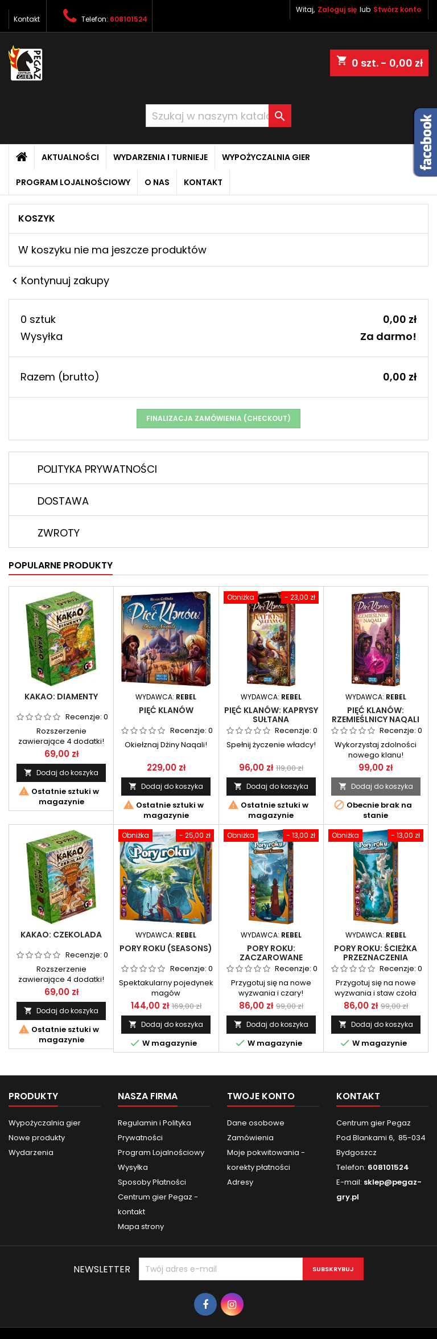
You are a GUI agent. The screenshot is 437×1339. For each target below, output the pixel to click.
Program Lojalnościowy (73, 182)
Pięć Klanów (166, 710)
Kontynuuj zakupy (59, 280)
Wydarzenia (31, 1152)
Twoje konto (261, 1096)
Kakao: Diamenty (61, 696)
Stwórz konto (397, 9)
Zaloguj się (337, 9)
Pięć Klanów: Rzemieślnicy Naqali (375, 715)
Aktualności (70, 157)
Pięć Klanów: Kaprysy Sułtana (271, 715)
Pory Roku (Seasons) (165, 948)
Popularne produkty (61, 565)
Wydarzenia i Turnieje (160, 157)
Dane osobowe (256, 1122)
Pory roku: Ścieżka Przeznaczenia (375, 953)
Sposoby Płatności (152, 1182)
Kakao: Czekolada (61, 934)
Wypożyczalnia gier (266, 157)
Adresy (240, 1182)
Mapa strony (141, 1226)
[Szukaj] (218, 115)
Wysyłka (133, 1167)
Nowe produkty (37, 1137)
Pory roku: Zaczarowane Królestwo (271, 957)
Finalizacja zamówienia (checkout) (218, 418)
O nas (157, 182)
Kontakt (27, 19)
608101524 (128, 19)
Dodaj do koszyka (61, 772)
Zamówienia (250, 1137)
